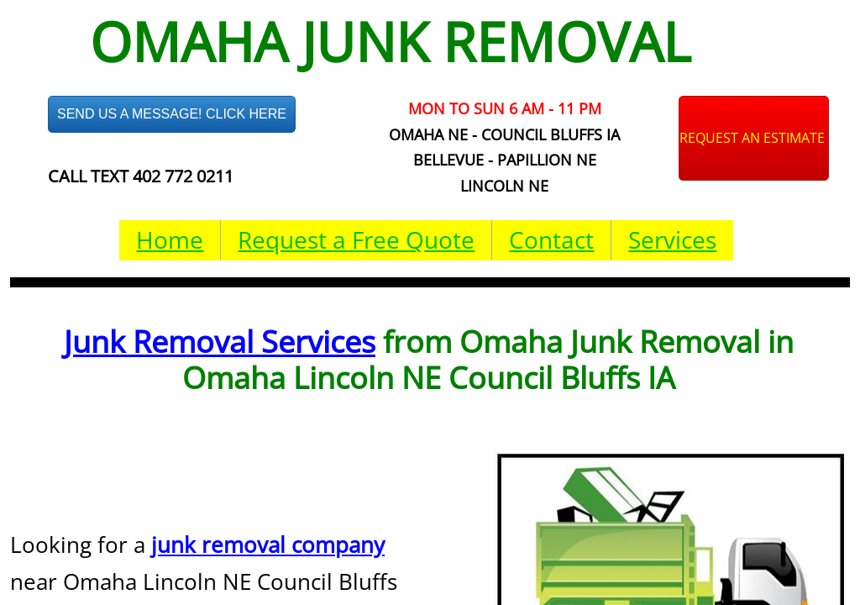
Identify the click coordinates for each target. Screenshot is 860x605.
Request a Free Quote (356, 239)
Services (672, 239)
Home (169, 239)
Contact (551, 239)
